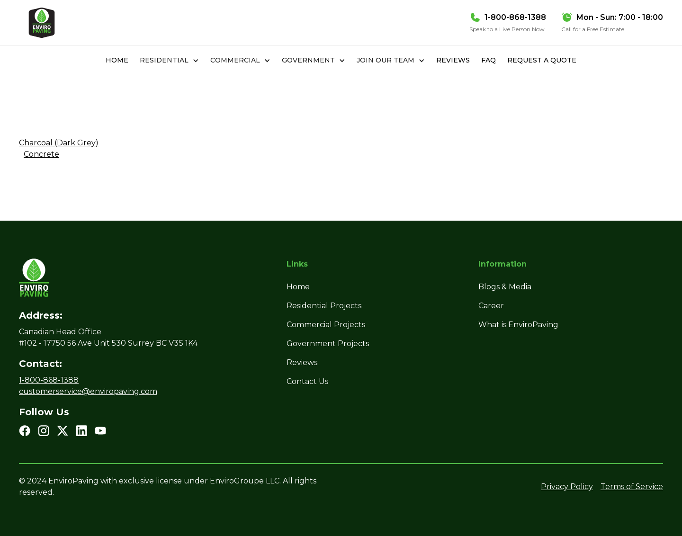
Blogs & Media (504, 286)
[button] (169, 60)
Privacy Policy (567, 486)
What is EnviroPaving (518, 324)
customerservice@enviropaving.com (88, 391)
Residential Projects (324, 305)
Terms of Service (632, 486)
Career (491, 305)
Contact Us (307, 381)
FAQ (488, 60)
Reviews (453, 60)
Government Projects (328, 343)
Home (117, 60)
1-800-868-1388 (49, 379)
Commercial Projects (326, 324)
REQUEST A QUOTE (541, 60)
